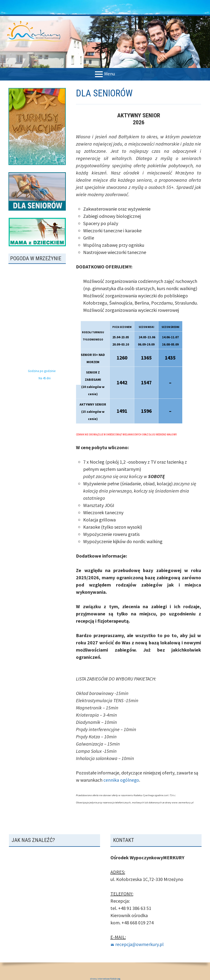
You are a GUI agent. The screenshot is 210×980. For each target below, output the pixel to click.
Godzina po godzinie (41, 371)
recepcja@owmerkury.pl (140, 944)
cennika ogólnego (121, 780)
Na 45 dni (45, 378)
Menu (109, 74)
